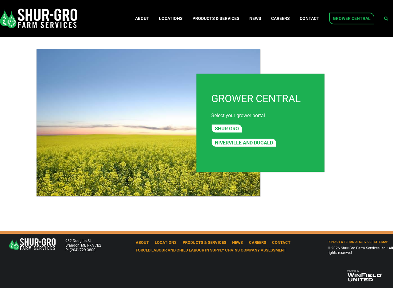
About (142, 18)
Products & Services (216, 18)
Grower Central (352, 18)
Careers (280, 18)
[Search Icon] (386, 18)
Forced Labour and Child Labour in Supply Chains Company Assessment (211, 249)
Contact (309, 18)
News (255, 18)
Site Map (381, 242)
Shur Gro (227, 128)
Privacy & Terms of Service (350, 242)
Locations (171, 18)
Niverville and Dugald (244, 142)
